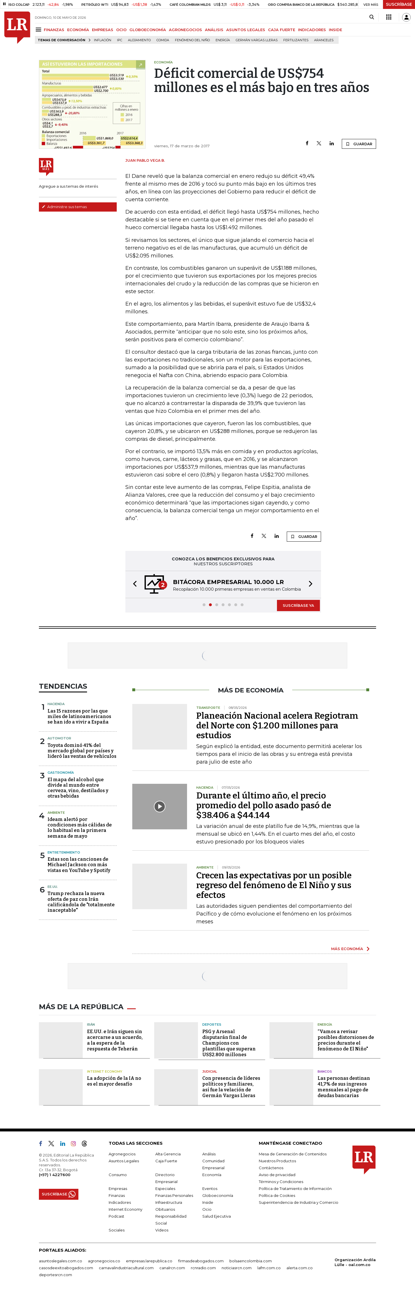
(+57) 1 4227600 (54, 1174)
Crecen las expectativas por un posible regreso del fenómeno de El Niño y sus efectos (274, 885)
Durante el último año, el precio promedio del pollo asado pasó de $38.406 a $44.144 (263, 805)
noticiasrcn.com (237, 1267)
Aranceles (323, 40)
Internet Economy (104, 1071)
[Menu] (39, 29)
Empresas (118, 1188)
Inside (207, 1202)
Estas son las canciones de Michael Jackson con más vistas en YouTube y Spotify (79, 864)
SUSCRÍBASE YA (298, 605)
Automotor (59, 738)
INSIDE (335, 29)
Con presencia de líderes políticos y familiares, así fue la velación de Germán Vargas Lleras (231, 1087)
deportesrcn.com (55, 1274)
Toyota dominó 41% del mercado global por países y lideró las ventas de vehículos (82, 751)
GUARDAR (359, 144)
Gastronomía (61, 773)
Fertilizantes (295, 40)
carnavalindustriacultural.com (126, 1267)
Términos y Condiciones (281, 1181)
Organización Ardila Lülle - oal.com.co (355, 1262)
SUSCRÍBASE (399, 4)
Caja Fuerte (166, 1161)
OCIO (121, 29)
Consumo (118, 1174)
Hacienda (56, 704)
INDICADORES (312, 29)
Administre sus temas (64, 206)
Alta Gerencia (168, 1154)
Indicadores (120, 1202)
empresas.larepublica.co (149, 1261)
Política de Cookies (277, 1195)
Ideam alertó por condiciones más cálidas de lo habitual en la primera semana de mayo (80, 828)
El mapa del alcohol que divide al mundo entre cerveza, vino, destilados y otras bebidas (78, 788)
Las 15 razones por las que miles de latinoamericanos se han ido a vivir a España (79, 716)
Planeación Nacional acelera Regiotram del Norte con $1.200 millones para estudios (277, 726)
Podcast (116, 1216)
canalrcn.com (172, 1267)
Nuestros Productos (277, 1161)
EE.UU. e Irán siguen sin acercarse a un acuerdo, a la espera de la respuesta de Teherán (115, 1040)
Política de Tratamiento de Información (295, 1188)
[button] (133, 584)
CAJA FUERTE (281, 29)
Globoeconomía (217, 1195)
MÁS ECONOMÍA (347, 948)
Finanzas (117, 1195)
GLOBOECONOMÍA (147, 29)
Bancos (325, 1071)
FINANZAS (54, 29)
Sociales (116, 1230)
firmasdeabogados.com (201, 1261)
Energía (223, 40)
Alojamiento (139, 40)
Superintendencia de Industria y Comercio (298, 1202)
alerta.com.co (299, 1267)
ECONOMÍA (78, 29)
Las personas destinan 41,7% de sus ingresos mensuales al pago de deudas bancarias (344, 1087)
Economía (211, 1174)
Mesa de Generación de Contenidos (293, 1154)
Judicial (209, 1071)
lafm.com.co (269, 1267)
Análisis (209, 1154)
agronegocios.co (104, 1261)
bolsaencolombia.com (250, 1261)
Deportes (211, 1024)
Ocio (207, 1209)
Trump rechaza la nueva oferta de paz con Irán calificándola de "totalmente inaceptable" (81, 902)
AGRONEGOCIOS (185, 29)
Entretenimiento (64, 852)
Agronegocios (122, 1154)
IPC (119, 40)
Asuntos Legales (124, 1161)
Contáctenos (271, 1167)
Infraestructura (168, 1202)
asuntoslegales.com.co (60, 1261)
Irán (91, 1024)
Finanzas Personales (174, 1195)
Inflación (102, 40)
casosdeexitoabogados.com (66, 1267)
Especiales (165, 1188)
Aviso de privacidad (277, 1174)
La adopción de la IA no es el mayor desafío (114, 1081)
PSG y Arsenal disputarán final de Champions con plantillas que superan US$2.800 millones (229, 1043)
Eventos (209, 1188)
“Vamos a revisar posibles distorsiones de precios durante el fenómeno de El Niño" (346, 1040)
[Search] (372, 17)
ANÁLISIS (214, 29)
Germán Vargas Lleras (257, 40)
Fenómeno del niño (192, 40)
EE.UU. (53, 887)
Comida (162, 40)
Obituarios (165, 1209)
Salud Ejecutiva (216, 1216)
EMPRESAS (102, 29)
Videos (161, 1230)
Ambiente (56, 813)
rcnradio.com (203, 1267)
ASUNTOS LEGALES (245, 29)
